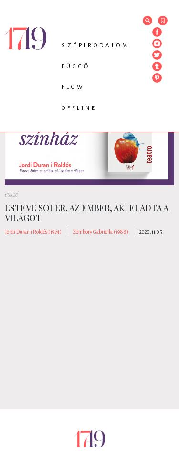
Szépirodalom (95, 46)
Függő (76, 67)
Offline (79, 108)
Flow (73, 87)
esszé (11, 194)
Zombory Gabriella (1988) (100, 231)
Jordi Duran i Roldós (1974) (33, 231)
